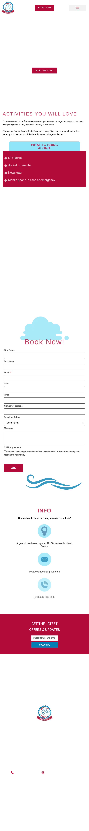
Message (8, 428)
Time (6, 395)
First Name (9, 350)
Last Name (9, 361)
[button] (77, 8)
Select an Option (12, 417)
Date (6, 384)
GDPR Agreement (12, 447)
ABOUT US (44, 658)
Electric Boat (44, 231)
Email (7, 372)
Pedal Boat (44, 282)
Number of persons (13, 406)
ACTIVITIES (44, 672)
